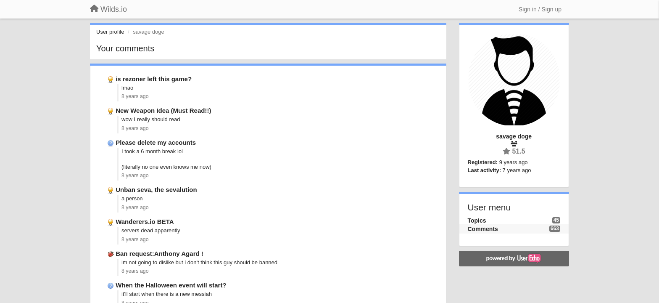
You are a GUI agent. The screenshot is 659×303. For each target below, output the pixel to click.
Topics (477, 220)
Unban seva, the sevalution (156, 189)
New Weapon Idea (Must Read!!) (163, 110)
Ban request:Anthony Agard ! (159, 253)
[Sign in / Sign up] (540, 9)
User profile (110, 32)
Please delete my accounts (156, 142)
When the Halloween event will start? (171, 285)
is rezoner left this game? (154, 78)
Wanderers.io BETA (145, 221)
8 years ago (135, 96)
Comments (483, 229)
